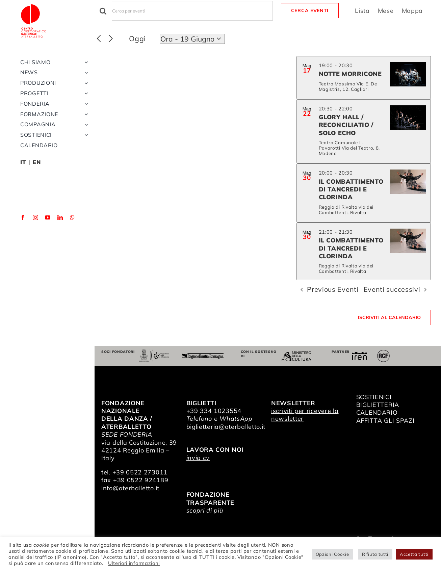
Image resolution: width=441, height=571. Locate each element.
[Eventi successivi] (110, 38)
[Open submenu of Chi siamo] (85, 89)
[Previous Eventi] (99, 38)
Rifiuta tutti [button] (375, 554)
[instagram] (35, 245)
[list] (363, 168)
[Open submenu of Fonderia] (85, 131)
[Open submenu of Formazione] (85, 141)
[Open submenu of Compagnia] (85, 151)
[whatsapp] (72, 245)
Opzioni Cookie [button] (332, 554)
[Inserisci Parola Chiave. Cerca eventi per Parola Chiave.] (192, 11)
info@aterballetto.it (130, 488)
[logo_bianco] (44, 6)
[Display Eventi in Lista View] (362, 10)
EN (37, 189)
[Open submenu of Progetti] (85, 120)
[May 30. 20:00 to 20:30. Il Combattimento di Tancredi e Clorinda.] (363, 193)
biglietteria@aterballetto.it (226, 427)
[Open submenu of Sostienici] (85, 162)
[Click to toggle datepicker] (192, 39)
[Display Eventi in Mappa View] (412, 10)
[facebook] (23, 245)
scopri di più (204, 510)
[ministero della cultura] (296, 354)
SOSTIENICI (374, 397)
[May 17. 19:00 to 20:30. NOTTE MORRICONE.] (363, 77)
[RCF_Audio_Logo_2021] (383, 352)
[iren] (359, 355)
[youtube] (48, 245)
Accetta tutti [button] (414, 554)
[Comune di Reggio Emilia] (154, 352)
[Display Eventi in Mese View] (386, 10)
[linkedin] (60, 245)
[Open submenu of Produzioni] (85, 110)
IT (23, 189)
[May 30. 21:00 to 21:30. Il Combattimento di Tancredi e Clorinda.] (363, 252)
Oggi (137, 38)
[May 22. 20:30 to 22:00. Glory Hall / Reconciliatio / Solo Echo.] (363, 131)
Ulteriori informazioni (134, 563)
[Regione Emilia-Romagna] (203, 356)
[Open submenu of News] (85, 99)
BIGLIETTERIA (377, 405)
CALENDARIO (377, 412)
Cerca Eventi (310, 10)
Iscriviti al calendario (389, 317)
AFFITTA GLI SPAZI (385, 420)
